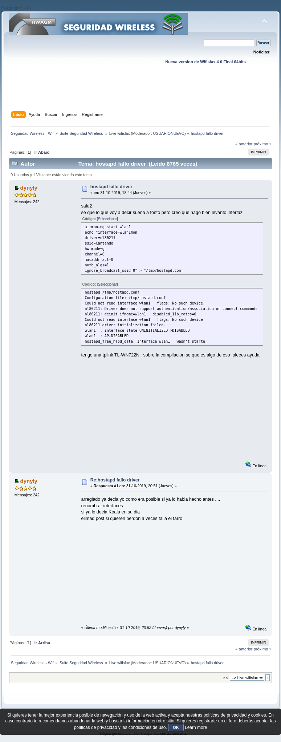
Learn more (196, 727)
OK (176, 727)
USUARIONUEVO (168, 133)
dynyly (28, 188)
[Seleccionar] (107, 219)
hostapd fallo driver (111, 186)
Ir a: (226, 678)
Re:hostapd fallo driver (115, 480)
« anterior (243, 144)
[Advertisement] (141, 94)
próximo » (263, 144)
